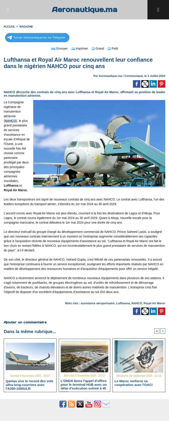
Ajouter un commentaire (25, 322)
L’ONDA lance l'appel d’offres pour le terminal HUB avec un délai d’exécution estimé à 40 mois (84, 384)
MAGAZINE (26, 26)
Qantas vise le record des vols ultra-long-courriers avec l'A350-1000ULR (29, 384)
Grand (98, 48)
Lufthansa (123, 303)
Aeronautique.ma (84, 9)
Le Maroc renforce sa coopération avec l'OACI (133, 383)
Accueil (9, 26)
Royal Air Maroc (154, 303)
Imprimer (79, 48)
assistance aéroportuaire (98, 303)
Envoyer (59, 48)
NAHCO (137, 303)
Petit (113, 48)
